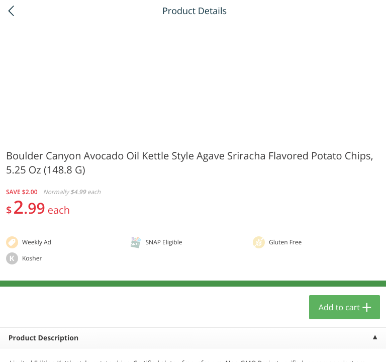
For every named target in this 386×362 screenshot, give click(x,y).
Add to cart (339, 307)
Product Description (43, 338)
